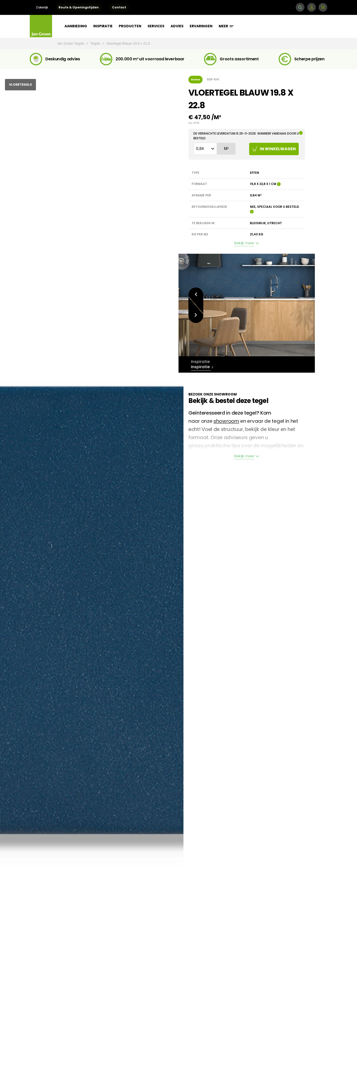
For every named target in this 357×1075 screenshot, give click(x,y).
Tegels (95, 43)
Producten (130, 26)
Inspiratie (103, 26)
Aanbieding (75, 26)
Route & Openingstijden (79, 7)
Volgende (195, 315)
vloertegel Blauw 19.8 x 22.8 (128, 43)
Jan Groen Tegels (71, 43)
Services (156, 26)
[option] (246, 305)
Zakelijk (42, 7)
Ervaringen (201, 26)
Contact (119, 7)
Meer (226, 26)
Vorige (195, 294)
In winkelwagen (274, 149)
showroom (226, 421)
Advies (177, 26)
